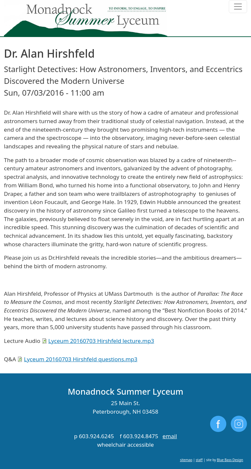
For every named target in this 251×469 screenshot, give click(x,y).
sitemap (186, 460)
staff (199, 460)
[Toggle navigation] (238, 6)
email (169, 436)
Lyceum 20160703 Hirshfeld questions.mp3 (80, 359)
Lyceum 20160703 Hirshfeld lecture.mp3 (101, 341)
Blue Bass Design (230, 460)
